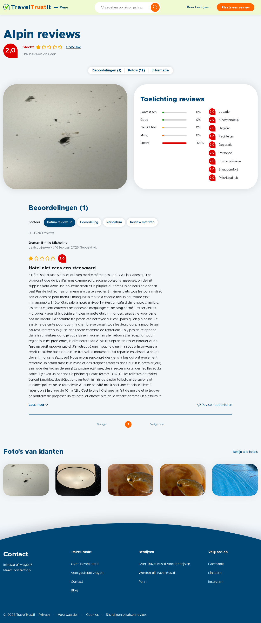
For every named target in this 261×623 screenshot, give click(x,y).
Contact (77, 581)
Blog (74, 590)
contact (20, 570)
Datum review (57, 222)
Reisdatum (114, 222)
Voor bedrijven (198, 7)
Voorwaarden (68, 614)
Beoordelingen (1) (106, 70)
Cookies (92, 614)
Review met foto (142, 222)
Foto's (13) (136, 70)
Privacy (44, 614)
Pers (142, 581)
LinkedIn (215, 572)
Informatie (160, 70)
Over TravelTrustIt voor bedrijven (164, 564)
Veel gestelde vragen (87, 572)
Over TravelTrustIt (85, 564)
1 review (73, 47)
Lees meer (36, 404)
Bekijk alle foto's (245, 452)
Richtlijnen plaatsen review (126, 614)
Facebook (216, 564)
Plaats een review (235, 7)
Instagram (215, 581)
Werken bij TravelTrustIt (157, 572)
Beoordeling (89, 222)
